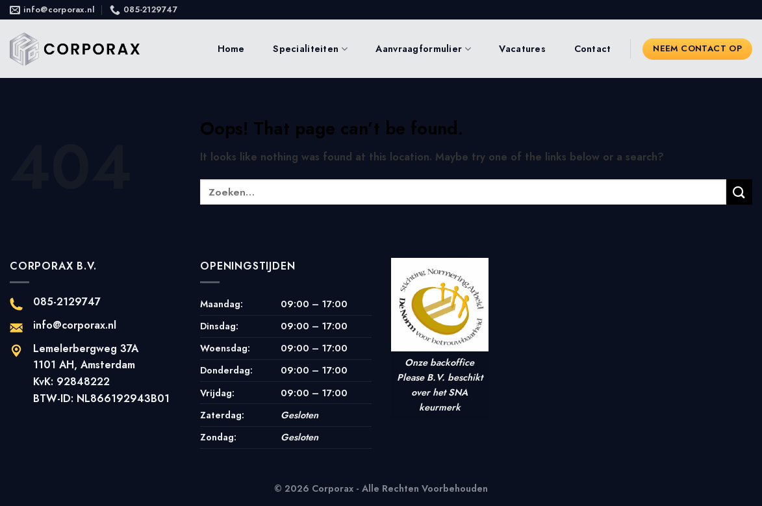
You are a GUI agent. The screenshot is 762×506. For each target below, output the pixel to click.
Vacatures (522, 48)
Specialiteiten (310, 48)
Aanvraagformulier (422, 48)
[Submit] (739, 192)
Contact (592, 48)
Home (231, 48)
